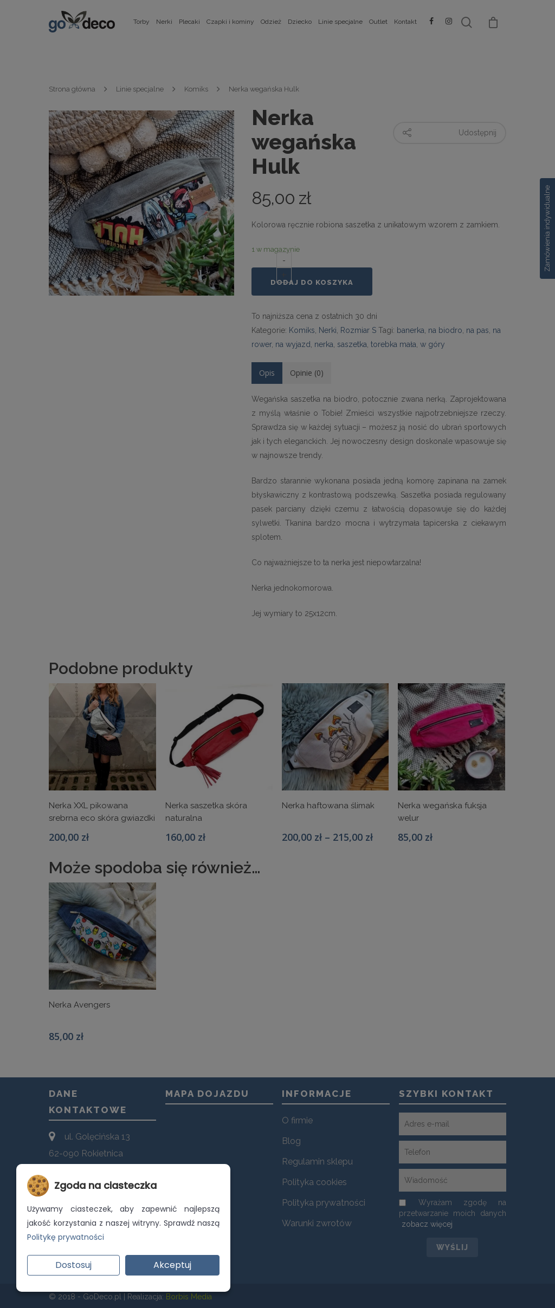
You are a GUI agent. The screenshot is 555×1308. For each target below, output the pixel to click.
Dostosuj (73, 1265)
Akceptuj (172, 1265)
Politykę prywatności (65, 1237)
